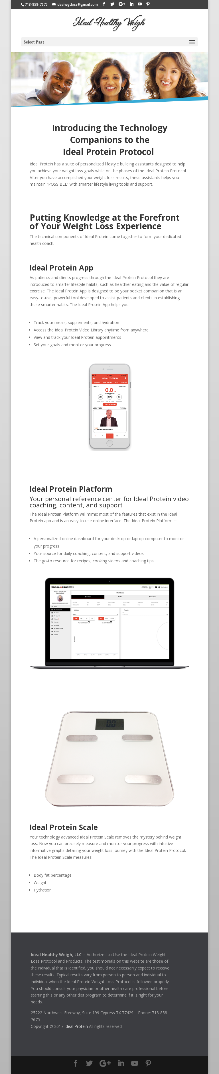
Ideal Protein (76, 1026)
